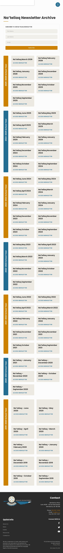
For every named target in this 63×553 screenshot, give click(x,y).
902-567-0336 (55, 510)
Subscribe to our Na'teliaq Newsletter (18, 27)
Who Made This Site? (55, 548)
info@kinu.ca (56, 512)
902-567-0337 (55, 514)
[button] (58, 4)
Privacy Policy (56, 545)
